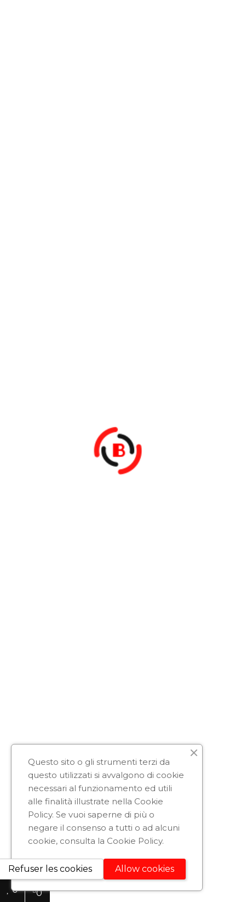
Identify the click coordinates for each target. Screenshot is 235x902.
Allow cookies (144, 869)
